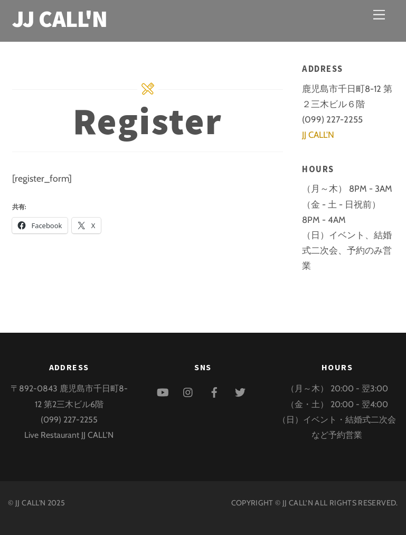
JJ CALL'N (318, 134)
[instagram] (188, 391)
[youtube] (162, 391)
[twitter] (240, 391)
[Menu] (379, 14)
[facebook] (214, 391)
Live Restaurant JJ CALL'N (69, 435)
